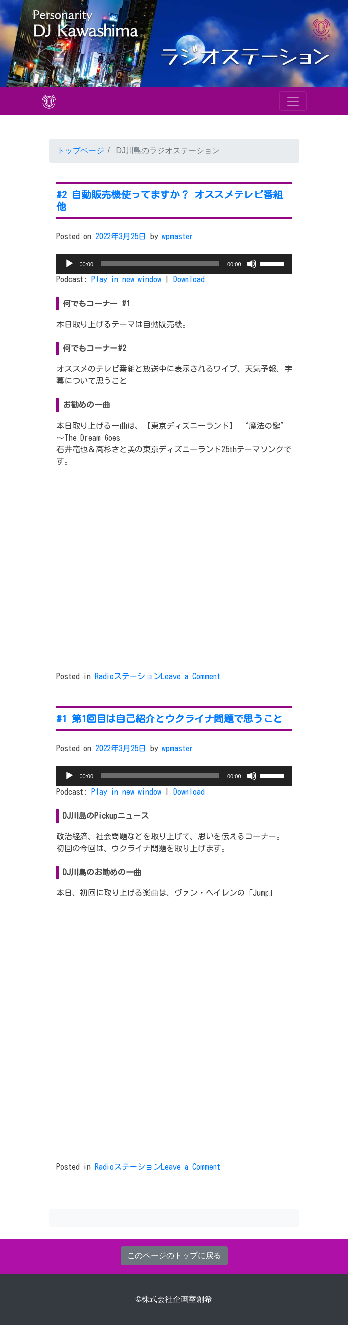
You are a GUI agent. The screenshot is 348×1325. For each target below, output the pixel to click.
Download (189, 279)
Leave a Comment (190, 676)
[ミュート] (252, 264)
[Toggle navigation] (293, 101)
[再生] (69, 264)
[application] (174, 264)
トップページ (80, 150)
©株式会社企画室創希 (174, 1299)
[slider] (160, 263)
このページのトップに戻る (174, 1255)
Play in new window (126, 279)
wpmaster (177, 236)
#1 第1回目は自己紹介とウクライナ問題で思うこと (169, 718)
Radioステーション (128, 676)
